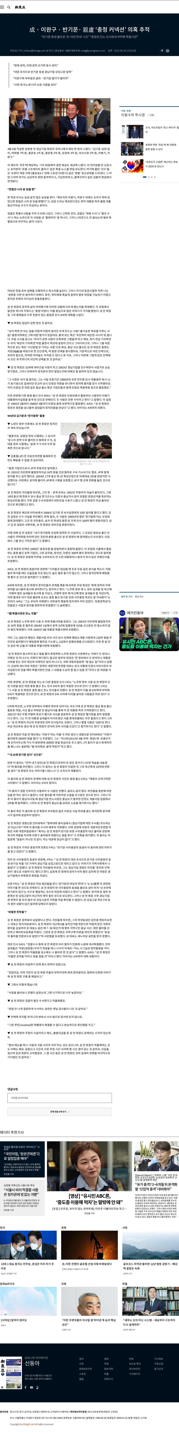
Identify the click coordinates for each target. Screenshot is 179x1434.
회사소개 (14, 1412)
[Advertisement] (28, 256)
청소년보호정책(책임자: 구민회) (103, 1412)
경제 (106, 1359)
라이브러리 (134, 1369)
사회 (81, 1363)
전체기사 (108, 1379)
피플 (106, 1374)
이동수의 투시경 (133, 115)
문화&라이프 (85, 1369)
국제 (106, 1363)
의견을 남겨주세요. (20, 1097)
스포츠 (82, 1374)
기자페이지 (134, 1374)
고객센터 (55, 1412)
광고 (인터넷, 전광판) (30, 1412)
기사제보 (158, 1359)
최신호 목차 (135, 1363)
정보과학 (108, 1369)
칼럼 (81, 1379)
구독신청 (158, 1363)
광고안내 (158, 1369)
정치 (81, 1359)
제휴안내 (45, 1412)
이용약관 (64, 1412)
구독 (152, 115)
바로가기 (165, 613)
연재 (131, 1359)
